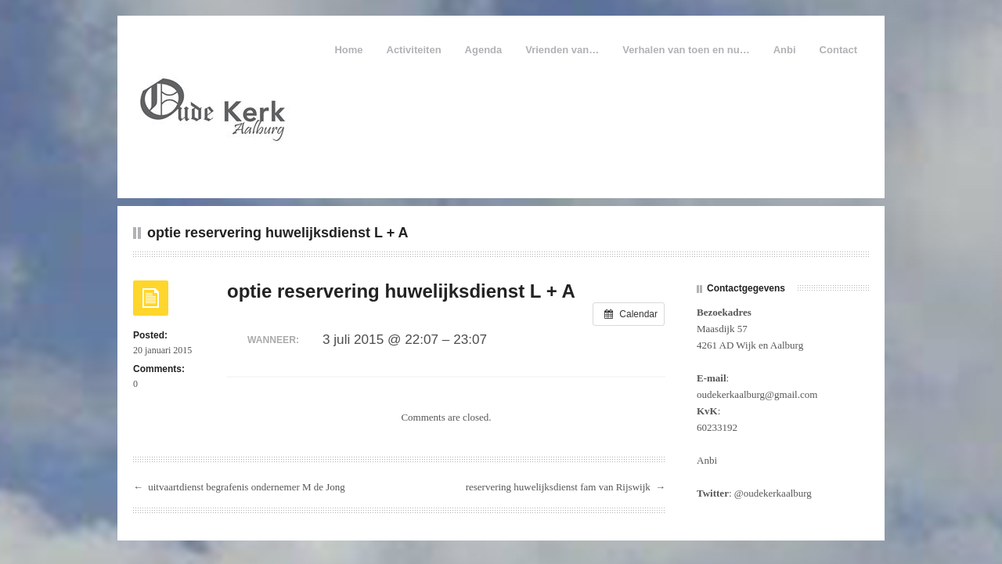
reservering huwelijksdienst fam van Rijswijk (558, 487)
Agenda (484, 50)
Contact (838, 50)
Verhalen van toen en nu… (686, 50)
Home (348, 50)
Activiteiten (414, 50)
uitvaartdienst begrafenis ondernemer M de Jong (246, 487)
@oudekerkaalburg (773, 493)
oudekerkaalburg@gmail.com (757, 394)
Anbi (784, 50)
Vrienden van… (562, 50)
